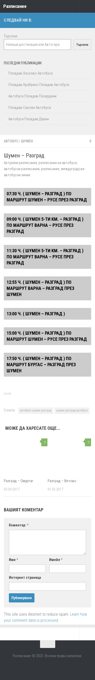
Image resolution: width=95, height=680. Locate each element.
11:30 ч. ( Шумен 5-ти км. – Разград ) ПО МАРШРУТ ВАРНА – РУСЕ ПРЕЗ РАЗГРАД (45, 256)
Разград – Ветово (62, 481)
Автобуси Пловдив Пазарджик (32, 96)
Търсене (10, 36)
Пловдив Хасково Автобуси (30, 73)
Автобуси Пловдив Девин (28, 119)
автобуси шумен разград (35, 410)
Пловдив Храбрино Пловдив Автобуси (38, 84)
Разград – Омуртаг (18, 481)
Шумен (27, 141)
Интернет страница (25, 577)
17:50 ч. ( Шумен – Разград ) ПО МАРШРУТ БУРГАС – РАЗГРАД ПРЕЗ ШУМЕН (41, 364)
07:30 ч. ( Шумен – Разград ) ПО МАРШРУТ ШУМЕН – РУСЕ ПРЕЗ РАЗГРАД (47, 196)
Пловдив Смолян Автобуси (29, 107)
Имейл (55, 560)
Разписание (14, 6)
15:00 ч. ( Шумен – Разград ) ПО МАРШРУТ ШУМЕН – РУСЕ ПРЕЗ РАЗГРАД (47, 336)
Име (13, 560)
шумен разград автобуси (72, 410)
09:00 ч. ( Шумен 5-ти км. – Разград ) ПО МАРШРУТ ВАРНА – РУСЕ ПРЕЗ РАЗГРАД (45, 225)
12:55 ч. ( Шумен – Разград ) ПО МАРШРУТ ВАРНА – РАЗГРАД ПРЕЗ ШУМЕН (40, 288)
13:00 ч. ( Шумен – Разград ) (36, 313)
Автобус (11, 141)
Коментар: (18, 525)
